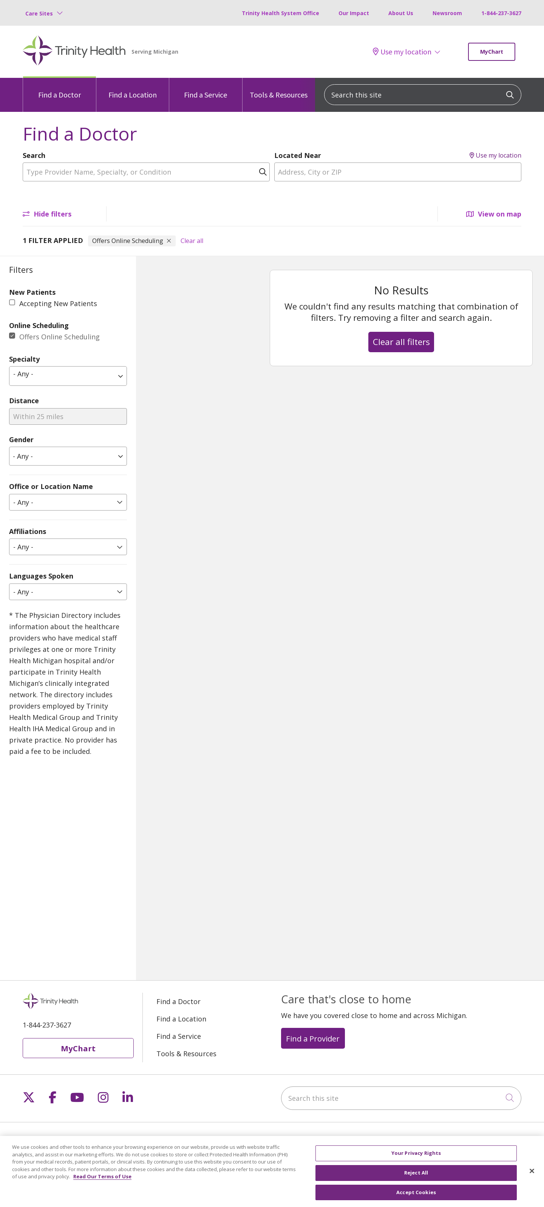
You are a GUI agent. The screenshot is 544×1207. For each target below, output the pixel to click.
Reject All (416, 1180)
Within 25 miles (38, 416)
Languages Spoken (41, 575)
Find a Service (205, 88)
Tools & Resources (278, 88)
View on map (493, 213)
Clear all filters (401, 342)
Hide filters (47, 213)
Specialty (24, 359)
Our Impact (353, 13)
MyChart (491, 51)
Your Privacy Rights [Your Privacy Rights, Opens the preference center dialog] (416, 1160)
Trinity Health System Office (280, 13)
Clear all (192, 241)
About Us (400, 13)
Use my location (402, 52)
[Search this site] (422, 94)
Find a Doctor (59, 88)
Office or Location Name (51, 486)
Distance (24, 400)
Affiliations (27, 531)
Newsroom (447, 13)
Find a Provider (313, 1038)
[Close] (532, 1178)
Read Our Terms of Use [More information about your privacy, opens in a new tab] (102, 1184)
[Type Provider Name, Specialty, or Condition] (146, 171)
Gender (21, 439)
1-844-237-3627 (501, 13)
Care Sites (39, 13)
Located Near (297, 155)
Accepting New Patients (58, 303)
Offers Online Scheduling (59, 336)
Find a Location (132, 88)
